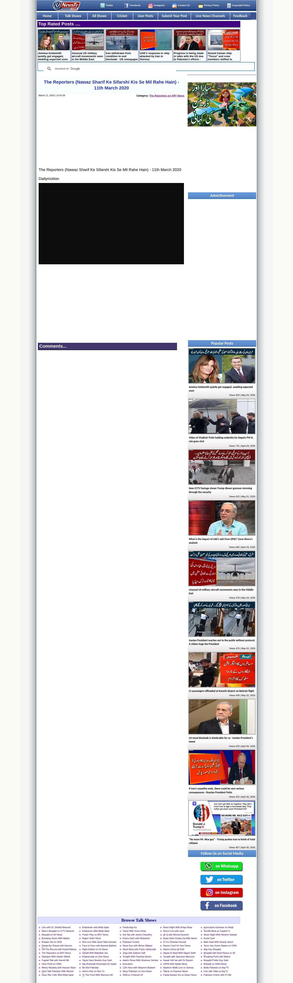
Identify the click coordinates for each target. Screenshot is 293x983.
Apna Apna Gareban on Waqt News (218, 927)
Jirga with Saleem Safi (134, 953)
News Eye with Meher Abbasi (137, 945)
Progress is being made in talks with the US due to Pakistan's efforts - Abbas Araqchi (190, 45)
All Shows (99, 16)
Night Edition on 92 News (95, 949)
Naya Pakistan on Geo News (137, 971)
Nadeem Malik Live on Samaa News (178, 968)
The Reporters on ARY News (166, 95)
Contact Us (184, 5)
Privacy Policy (211, 5)
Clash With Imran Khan (134, 931)
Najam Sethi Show (91, 938)
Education (128, 964)
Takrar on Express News (175, 971)
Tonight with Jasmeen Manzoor (179, 956)
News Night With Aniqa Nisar (177, 927)
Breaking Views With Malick (56, 938)
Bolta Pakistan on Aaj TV (216, 967)
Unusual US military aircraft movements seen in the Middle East (88, 45)
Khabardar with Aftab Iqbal (95, 927)
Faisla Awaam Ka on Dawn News (180, 975)
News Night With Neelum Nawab (220, 934)
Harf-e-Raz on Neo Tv (93, 971)
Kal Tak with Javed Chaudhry (137, 934)
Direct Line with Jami (173, 931)
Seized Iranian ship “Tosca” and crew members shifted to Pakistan (224, 45)
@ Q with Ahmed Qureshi (176, 934)
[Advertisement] (111, 136)
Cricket (122, 16)
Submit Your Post (174, 16)
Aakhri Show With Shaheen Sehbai (140, 960)
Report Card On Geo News (176, 945)
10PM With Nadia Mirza (175, 964)
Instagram (159, 5)
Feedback (240, 16)
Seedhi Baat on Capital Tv (217, 931)
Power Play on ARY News (95, 934)
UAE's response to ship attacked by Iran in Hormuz (156, 45)
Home (47, 16)
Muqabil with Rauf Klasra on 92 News (219, 953)
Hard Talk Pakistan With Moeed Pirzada (57, 971)
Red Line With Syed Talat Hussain (99, 942)
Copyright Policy (241, 5)
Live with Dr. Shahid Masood (56, 927)
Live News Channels (210, 16)
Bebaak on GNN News (215, 964)
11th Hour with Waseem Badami (139, 967)
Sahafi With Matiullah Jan (95, 953)
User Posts (145, 16)
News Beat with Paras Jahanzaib (139, 949)
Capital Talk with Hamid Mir (55, 960)
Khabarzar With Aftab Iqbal (95, 931)
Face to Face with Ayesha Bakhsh (99, 945)
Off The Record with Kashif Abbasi (59, 949)
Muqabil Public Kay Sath (216, 960)
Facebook (135, 5)
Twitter (109, 5)
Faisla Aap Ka (130, 927)
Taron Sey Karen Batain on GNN (220, 945)
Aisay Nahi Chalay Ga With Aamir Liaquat (180, 938)
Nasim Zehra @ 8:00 (173, 949)
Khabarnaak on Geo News (95, 956)
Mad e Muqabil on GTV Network (58, 931)
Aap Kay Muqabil (212, 949)
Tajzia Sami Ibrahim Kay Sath (97, 960)
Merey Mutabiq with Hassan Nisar (59, 967)
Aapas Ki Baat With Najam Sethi (179, 953)
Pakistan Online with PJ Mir (217, 975)
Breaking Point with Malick (217, 956)
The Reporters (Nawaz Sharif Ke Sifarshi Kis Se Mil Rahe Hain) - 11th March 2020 (111, 84)
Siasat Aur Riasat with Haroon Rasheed (57, 946)
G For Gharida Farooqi (174, 942)
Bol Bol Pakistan (90, 967)
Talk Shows (73, 16)
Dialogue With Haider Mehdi (56, 956)
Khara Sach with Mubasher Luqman (136, 938)
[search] (109, 68)
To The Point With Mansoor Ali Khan (97, 975)
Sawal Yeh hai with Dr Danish (178, 960)
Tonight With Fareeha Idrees (137, 956)
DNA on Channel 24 (133, 975)
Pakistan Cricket (131, 942)
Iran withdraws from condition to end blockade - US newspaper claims (122, 45)
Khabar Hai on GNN (52, 942)
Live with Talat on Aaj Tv (216, 971)
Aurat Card (209, 938)
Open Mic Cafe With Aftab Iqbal (57, 975)
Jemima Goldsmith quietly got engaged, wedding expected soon (54, 45)
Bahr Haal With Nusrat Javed (218, 942)
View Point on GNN (51, 964)
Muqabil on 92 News (52, 934)
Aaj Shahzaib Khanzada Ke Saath (99, 964)
